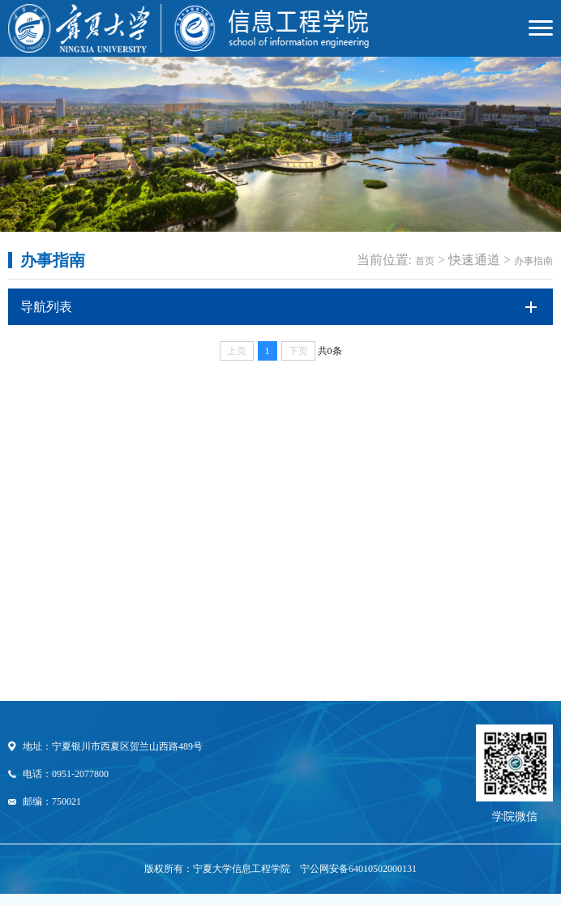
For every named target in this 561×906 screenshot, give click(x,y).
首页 (425, 261)
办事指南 (533, 261)
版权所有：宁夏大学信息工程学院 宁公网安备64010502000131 (280, 869)
